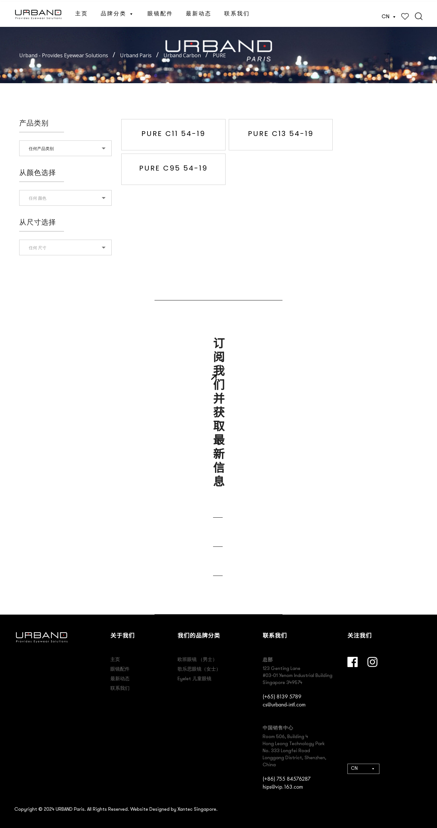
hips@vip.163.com (283, 786)
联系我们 (237, 12)
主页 (81, 12)
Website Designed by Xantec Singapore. (174, 809)
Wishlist (405, 15)
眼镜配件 (160, 12)
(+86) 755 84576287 (287, 778)
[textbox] (65, 198)
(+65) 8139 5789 (282, 696)
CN (389, 15)
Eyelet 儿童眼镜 (194, 679)
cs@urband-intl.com (284, 704)
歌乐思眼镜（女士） (199, 669)
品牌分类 (118, 12)
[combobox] (65, 148)
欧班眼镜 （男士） (197, 659)
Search (419, 15)
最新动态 (198, 12)
